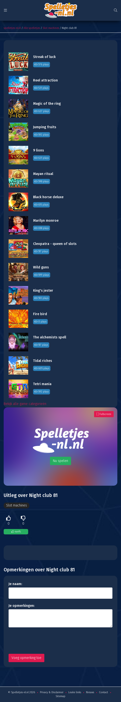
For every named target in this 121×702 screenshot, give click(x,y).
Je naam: (15, 584)
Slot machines (51, 28)
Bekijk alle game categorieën (25, 404)
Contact (103, 692)
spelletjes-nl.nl (12, 28)
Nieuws (90, 692)
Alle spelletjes (32, 28)
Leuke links (74, 692)
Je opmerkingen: (22, 606)
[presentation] (46, 640)
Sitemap (60, 696)
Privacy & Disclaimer (51, 692)
